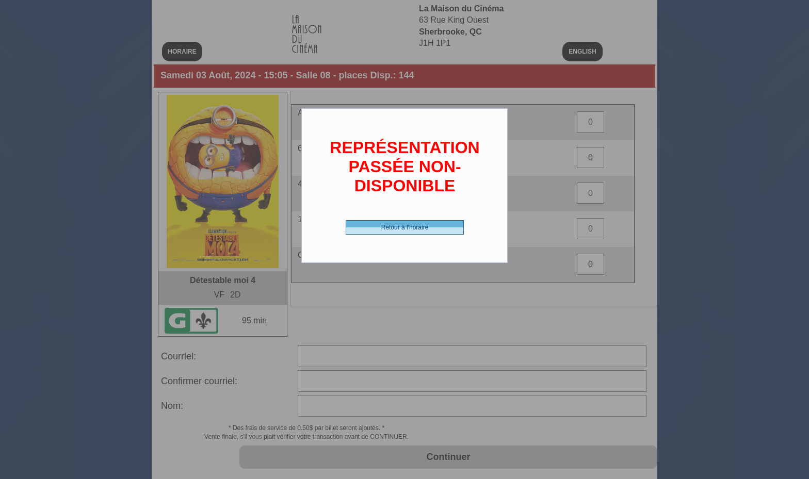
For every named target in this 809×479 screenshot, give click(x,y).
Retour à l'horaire (405, 227)
